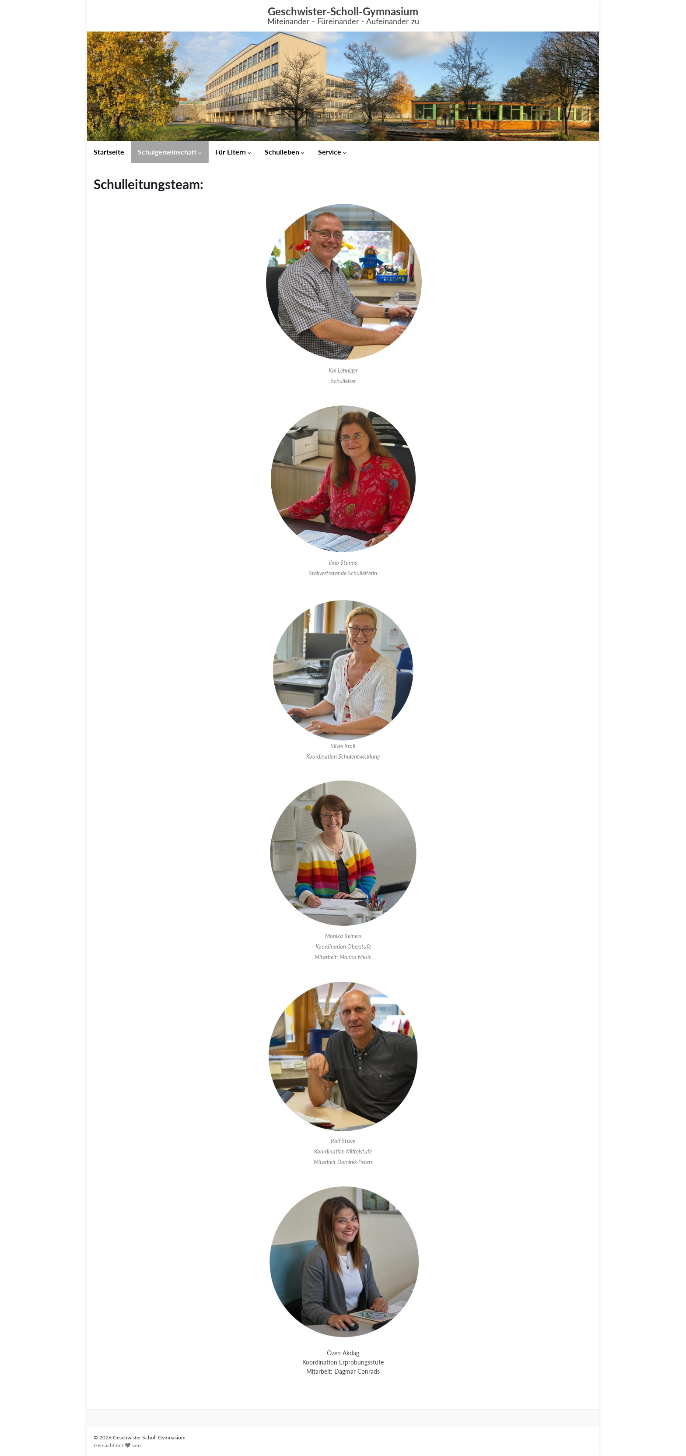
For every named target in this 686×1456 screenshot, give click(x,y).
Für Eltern (233, 152)
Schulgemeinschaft (170, 152)
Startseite (109, 152)
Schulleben (284, 152)
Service (332, 152)
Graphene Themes (163, 1445)
